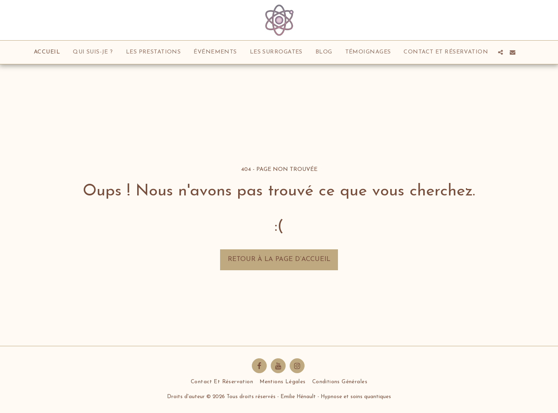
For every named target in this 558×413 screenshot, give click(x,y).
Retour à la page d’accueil (279, 259)
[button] (500, 52)
